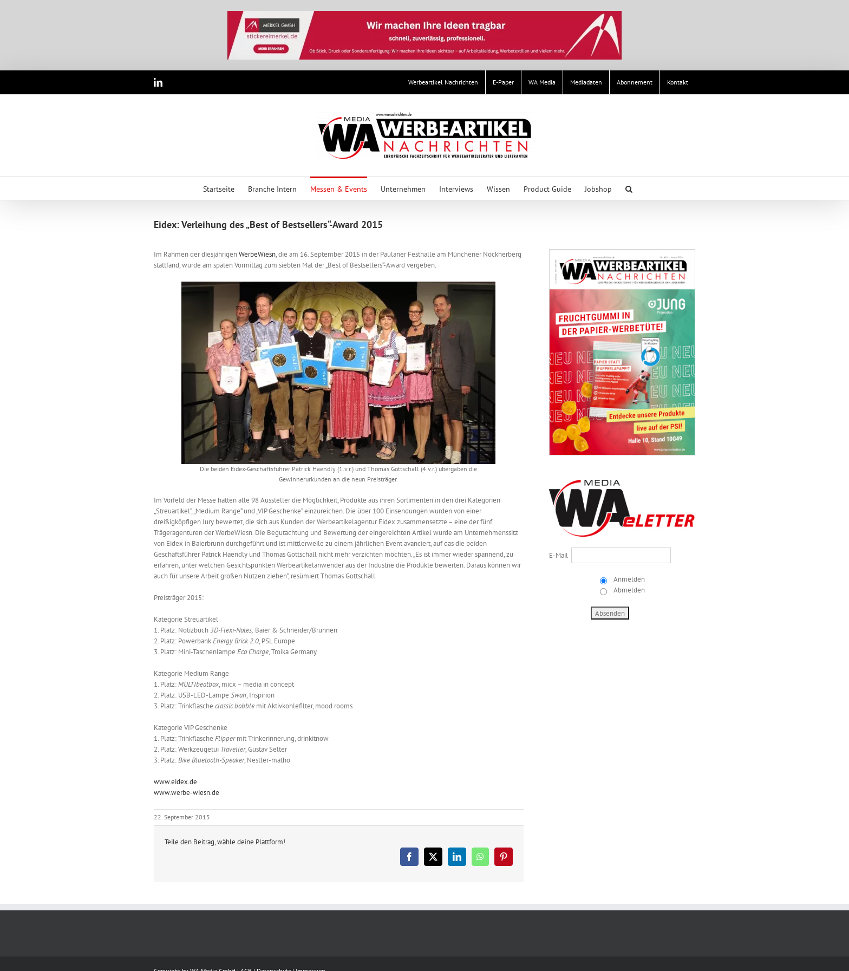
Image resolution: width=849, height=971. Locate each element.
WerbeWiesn (257, 254)
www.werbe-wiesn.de (186, 792)
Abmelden (628, 590)
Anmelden (628, 579)
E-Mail (558, 555)
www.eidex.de (175, 781)
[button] (628, 188)
